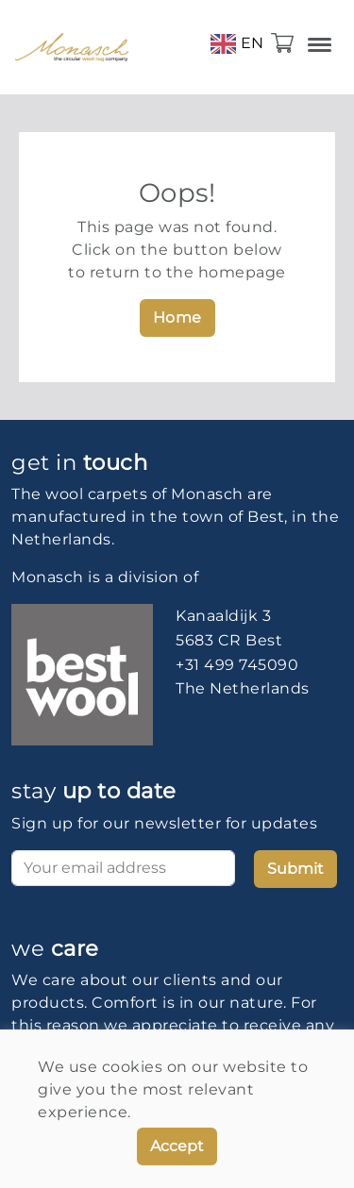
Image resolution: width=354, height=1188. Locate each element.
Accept (177, 1146)
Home (177, 317)
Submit (295, 869)
